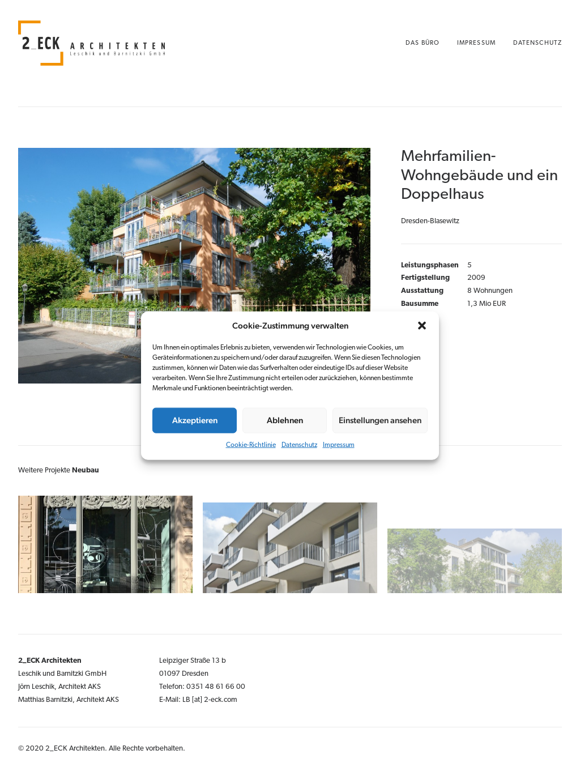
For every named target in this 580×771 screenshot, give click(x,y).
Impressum (339, 444)
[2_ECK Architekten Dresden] (91, 43)
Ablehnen (285, 420)
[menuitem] (426, 43)
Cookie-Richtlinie (251, 444)
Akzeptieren (195, 420)
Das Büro (423, 43)
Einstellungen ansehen (380, 420)
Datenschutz (299, 444)
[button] (422, 325)
